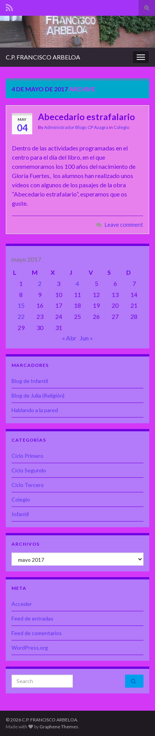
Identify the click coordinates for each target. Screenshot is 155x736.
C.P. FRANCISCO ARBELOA (43, 57)
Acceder (22, 604)
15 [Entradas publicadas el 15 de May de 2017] (21, 305)
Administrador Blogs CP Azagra (76, 127)
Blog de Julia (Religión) (38, 395)
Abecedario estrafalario (86, 116)
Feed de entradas (32, 618)
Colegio (121, 127)
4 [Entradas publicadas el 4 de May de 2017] (77, 283)
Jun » (86, 338)
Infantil (20, 514)
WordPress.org (30, 647)
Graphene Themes (59, 726)
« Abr (69, 338)
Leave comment (124, 224)
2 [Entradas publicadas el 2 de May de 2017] (39, 283)
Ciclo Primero (27, 455)
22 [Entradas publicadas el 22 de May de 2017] (21, 316)
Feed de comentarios (37, 633)
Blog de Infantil (30, 381)
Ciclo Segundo (29, 470)
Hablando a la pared (35, 410)
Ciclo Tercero (28, 485)
